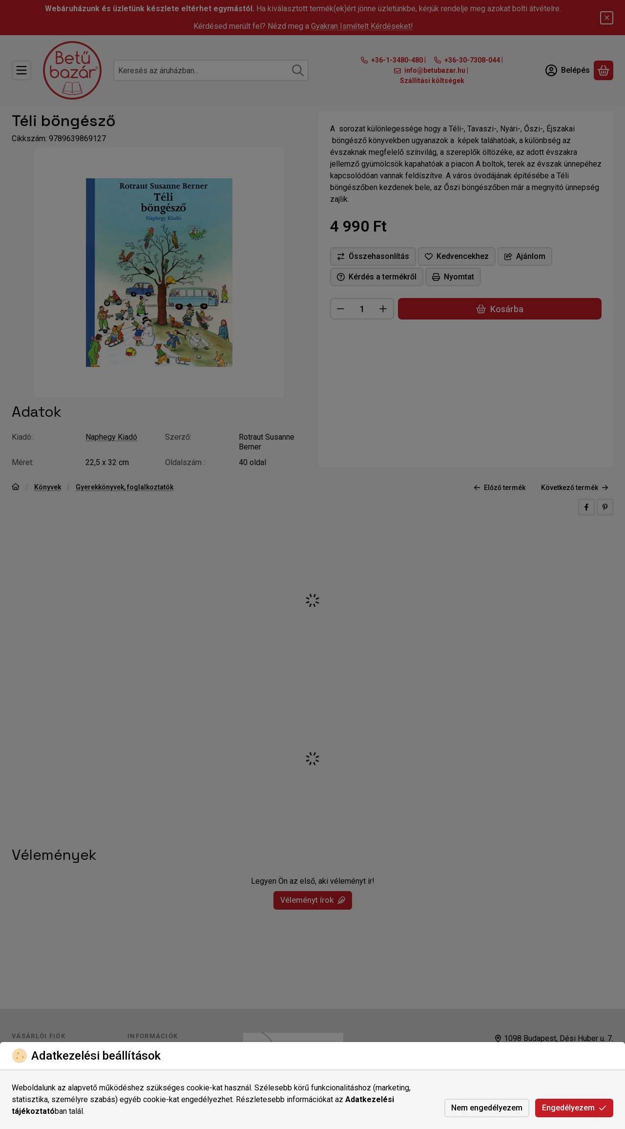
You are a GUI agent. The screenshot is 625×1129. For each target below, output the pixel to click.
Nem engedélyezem (486, 1107)
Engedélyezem (574, 1107)
